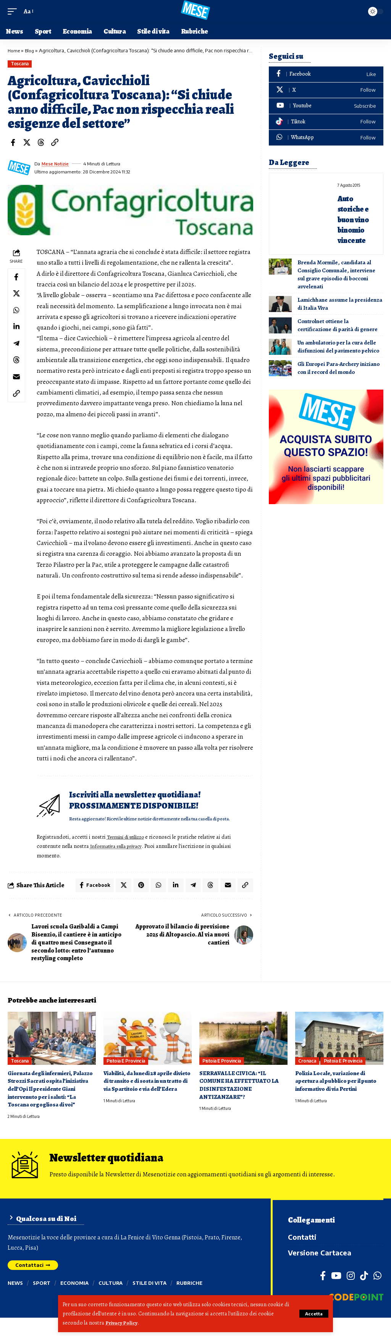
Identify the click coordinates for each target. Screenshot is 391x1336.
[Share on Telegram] (17, 351)
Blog (31, 50)
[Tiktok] (326, 122)
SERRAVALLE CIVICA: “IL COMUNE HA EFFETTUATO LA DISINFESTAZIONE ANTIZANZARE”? (241, 1097)
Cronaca (307, 1073)
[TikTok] (364, 1294)
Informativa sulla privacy (120, 856)
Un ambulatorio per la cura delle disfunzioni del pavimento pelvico (338, 346)
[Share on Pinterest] (137, 896)
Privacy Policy (122, 1323)
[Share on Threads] (41, 142)
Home (14, 50)
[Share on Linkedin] (17, 333)
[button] (312, 1314)
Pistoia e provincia (126, 1073)
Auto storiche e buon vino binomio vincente (357, 218)
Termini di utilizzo (130, 847)
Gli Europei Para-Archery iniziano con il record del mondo (338, 368)
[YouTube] (336, 1294)
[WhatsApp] (326, 138)
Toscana (20, 63)
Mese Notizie (56, 164)
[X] (326, 90)
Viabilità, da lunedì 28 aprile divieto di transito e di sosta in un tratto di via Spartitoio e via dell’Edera (145, 1097)
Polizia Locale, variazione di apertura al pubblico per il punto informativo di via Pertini (339, 1093)
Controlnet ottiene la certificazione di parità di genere (337, 325)
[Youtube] (326, 106)
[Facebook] (326, 74)
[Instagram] (351, 1294)
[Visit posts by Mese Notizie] (19, 167)
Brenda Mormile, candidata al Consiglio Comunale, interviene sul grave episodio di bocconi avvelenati (336, 274)
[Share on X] (27, 142)
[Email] (17, 388)
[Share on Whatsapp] (17, 315)
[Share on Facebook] (13, 142)
